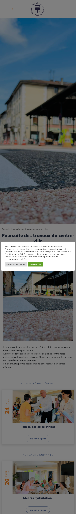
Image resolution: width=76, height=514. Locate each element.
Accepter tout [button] (35, 265)
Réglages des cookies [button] (15, 265)
